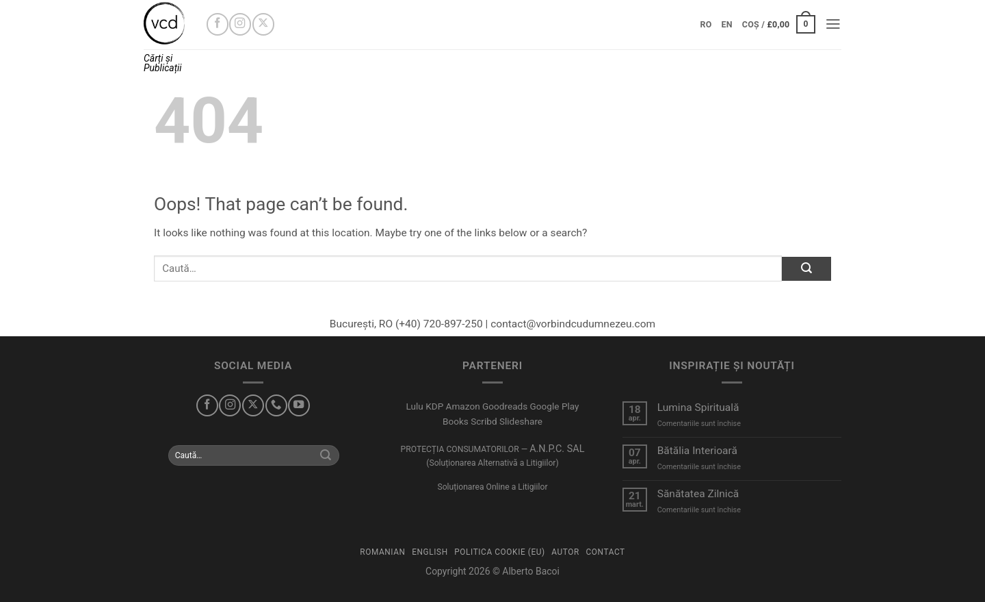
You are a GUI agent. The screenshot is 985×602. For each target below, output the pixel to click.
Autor (565, 552)
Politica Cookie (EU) (499, 552)
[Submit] (806, 269)
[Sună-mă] (276, 405)
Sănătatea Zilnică (698, 494)
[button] (778, 24)
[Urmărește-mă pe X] (263, 24)
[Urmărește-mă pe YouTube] (299, 405)
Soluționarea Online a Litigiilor (492, 487)
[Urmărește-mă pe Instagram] (240, 24)
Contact (605, 552)
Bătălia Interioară (697, 450)
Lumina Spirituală (698, 407)
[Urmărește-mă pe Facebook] (217, 24)
